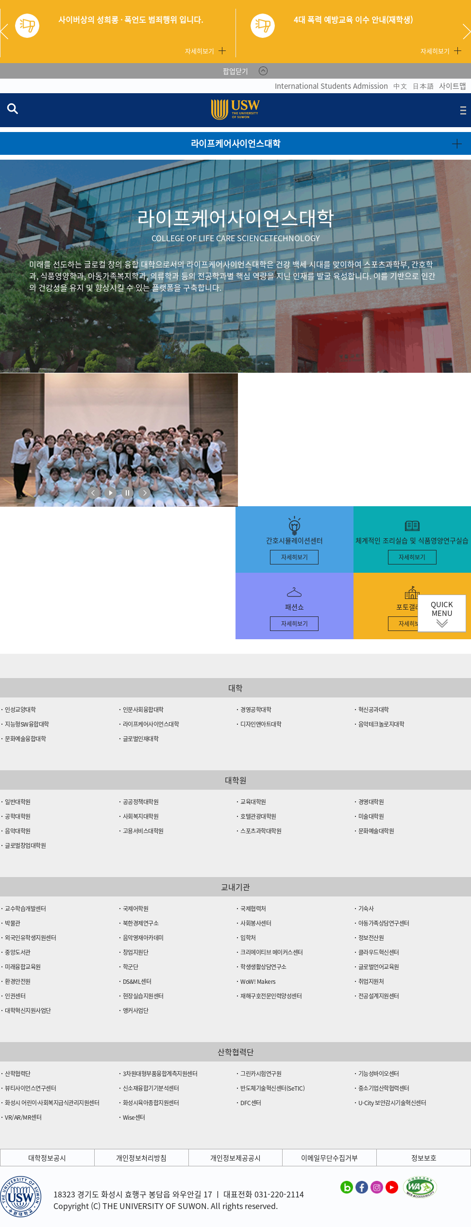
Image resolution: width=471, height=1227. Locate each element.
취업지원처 (371, 981)
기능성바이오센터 (378, 1073)
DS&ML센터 (137, 981)
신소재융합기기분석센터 (151, 1088)
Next (467, 31)
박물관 (12, 923)
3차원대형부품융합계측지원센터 (160, 1073)
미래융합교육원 (23, 966)
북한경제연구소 (141, 923)
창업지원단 (136, 952)
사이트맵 (452, 86)
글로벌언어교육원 (378, 966)
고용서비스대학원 (143, 831)
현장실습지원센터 (143, 996)
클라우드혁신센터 (378, 952)
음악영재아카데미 (143, 937)
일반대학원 (18, 801)
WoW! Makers (258, 981)
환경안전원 (18, 981)
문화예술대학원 (376, 831)
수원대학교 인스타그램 (376, 1187)
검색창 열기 (12, 108)
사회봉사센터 (255, 923)
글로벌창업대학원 (25, 845)
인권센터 (15, 996)
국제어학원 (136, 908)
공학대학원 (18, 816)
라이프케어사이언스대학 (151, 724)
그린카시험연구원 (260, 1073)
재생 (110, 493)
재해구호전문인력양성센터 (271, 996)
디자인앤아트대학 (260, 724)
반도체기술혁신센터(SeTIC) (272, 1088)
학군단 (130, 966)
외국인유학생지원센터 (30, 937)
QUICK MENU (442, 608)
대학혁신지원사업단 (28, 1010)
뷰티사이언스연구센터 (30, 1088)
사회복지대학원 (141, 816)
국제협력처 (253, 908)
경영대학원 (371, 801)
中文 (400, 86)
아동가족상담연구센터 (383, 923)
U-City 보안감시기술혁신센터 (392, 1102)
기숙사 (366, 908)
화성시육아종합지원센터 (151, 1102)
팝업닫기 (235, 71)
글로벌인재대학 (141, 738)
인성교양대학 (20, 709)
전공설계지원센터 (378, 996)
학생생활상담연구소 (263, 966)
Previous (8, 31)
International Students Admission (331, 86)
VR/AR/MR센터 (23, 1117)
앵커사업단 (136, 1010)
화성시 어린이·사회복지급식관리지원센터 (52, 1102)
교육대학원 (253, 801)
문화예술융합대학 (25, 738)
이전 (93, 493)
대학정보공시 (47, 1157)
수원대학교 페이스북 (361, 1187)
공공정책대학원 (141, 801)
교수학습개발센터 (25, 908)
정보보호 (424, 1157)
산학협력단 (18, 1073)
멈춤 (127, 493)
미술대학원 (371, 816)
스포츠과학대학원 (260, 831)
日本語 (423, 86)
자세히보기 (199, 50)
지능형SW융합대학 (27, 724)
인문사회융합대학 (143, 709)
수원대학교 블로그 (346, 1187)
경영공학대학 (255, 709)
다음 (144, 493)
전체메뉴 (463, 110)
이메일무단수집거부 (329, 1157)
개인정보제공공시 (235, 1157)
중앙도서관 (18, 952)
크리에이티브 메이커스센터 (271, 952)
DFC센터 (250, 1102)
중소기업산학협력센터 (383, 1088)
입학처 (248, 937)
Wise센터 (134, 1117)
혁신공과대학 (373, 709)
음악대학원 (18, 831)
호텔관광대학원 (258, 816)
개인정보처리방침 (141, 1157)
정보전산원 (371, 937)
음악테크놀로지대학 (381, 724)
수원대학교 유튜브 (392, 1187)
